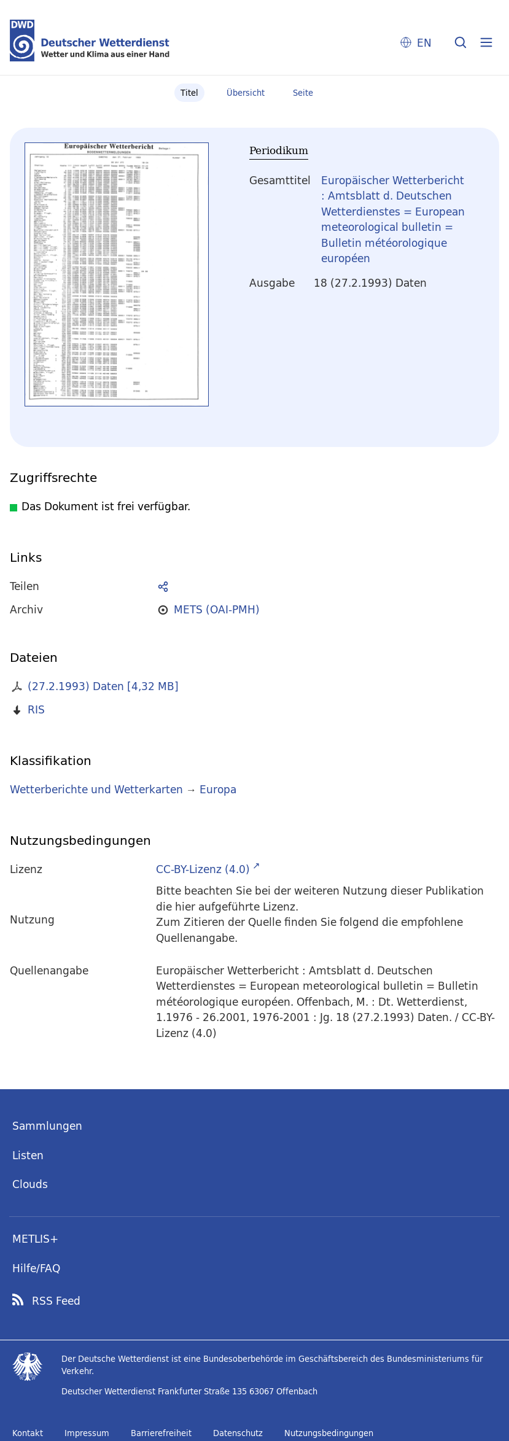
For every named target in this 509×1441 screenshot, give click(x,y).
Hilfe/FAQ (36, 1268)
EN (424, 43)
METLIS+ (35, 1239)
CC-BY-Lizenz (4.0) (203, 869)
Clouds (30, 1184)
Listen (28, 1155)
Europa (218, 789)
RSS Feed (56, 1301)
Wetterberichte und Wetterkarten (96, 789)
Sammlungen (47, 1126)
